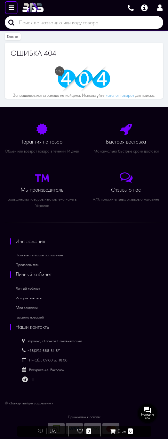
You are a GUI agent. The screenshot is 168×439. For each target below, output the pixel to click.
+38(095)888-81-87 (41, 350)
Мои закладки (27, 307)
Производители (27, 264)
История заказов (29, 298)
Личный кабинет (28, 288)
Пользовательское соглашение (39, 255)
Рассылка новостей (30, 317)
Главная (13, 36)
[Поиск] (9, 22)
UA (53, 431)
